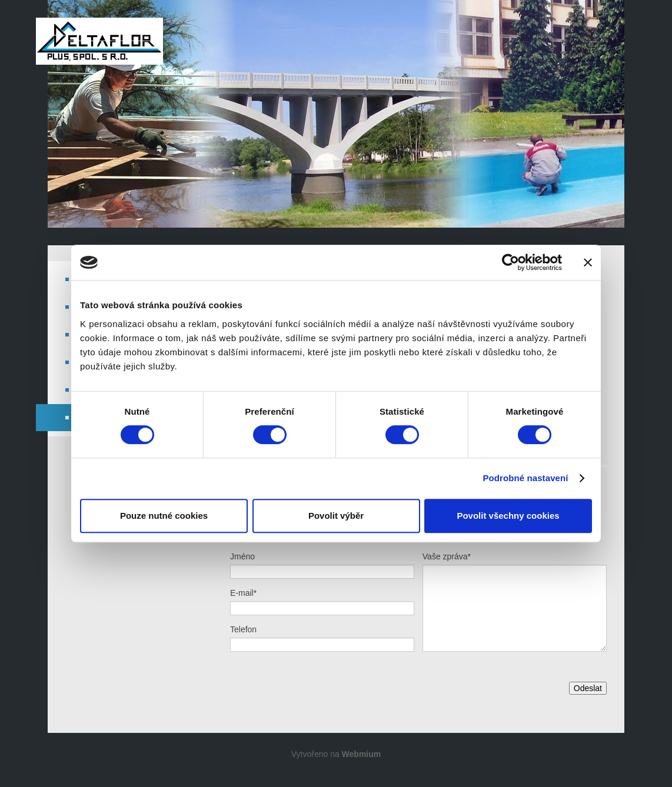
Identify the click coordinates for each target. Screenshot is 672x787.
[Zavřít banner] (588, 262)
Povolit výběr (336, 516)
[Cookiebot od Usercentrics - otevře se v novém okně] (510, 262)
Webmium (361, 754)
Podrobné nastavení (525, 478)
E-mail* (243, 593)
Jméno (242, 556)
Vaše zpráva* (447, 556)
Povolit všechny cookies (508, 516)
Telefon (243, 629)
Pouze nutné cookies (164, 516)
